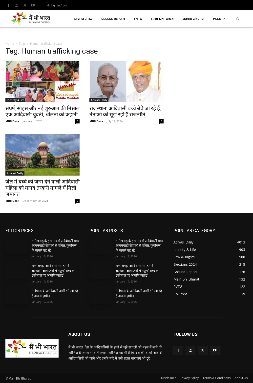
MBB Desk (12, 121)
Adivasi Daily (99, 100)
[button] (237, 19)
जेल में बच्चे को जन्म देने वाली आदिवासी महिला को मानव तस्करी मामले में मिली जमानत (42, 188)
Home (9, 43)
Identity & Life (15, 100)
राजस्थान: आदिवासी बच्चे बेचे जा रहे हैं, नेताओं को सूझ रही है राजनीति (125, 111)
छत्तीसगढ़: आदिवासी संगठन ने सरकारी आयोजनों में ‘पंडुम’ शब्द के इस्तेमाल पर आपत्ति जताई (53, 270)
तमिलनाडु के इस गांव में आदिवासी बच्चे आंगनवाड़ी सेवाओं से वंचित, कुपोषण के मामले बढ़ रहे (56, 245)
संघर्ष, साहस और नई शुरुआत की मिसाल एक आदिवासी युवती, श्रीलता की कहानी (42, 111)
